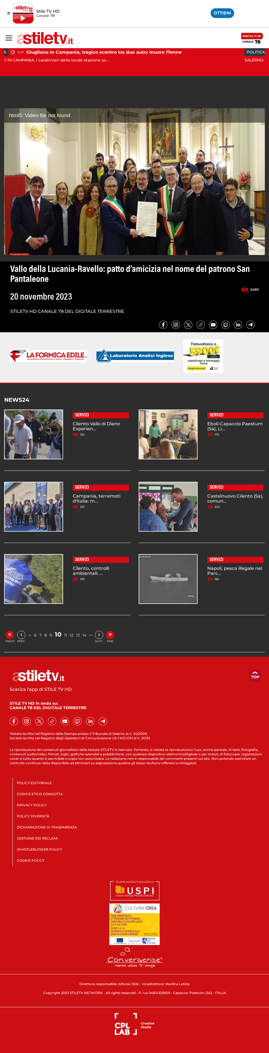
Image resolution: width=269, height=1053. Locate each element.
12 (71, 635)
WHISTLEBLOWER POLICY (39, 849)
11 (65, 635)
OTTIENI (222, 13)
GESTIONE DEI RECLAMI (37, 838)
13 (78, 635)
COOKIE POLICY (31, 860)
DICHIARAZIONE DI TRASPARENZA (47, 827)
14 (84, 635)
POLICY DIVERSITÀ (33, 816)
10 (58, 634)
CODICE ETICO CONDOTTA (40, 794)
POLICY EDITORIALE (34, 783)
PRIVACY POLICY (31, 805)
